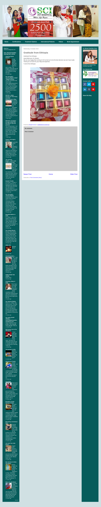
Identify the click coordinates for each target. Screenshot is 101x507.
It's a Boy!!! (8, 217)
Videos (61, 41)
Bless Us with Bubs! (11, 482)
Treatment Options (31, 41)
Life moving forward (10, 126)
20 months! (8, 182)
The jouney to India (10, 349)
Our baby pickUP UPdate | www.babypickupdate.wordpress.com (11, 319)
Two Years (14, 284)
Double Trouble (10, 181)
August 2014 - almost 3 (14, 447)
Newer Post (27, 174)
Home (6, 41)
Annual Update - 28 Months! (15, 364)
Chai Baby (8, 381)
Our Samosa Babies (11, 301)
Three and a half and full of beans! (15, 384)
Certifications (16, 41)
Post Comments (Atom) (36, 177)
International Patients (48, 41)
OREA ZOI (8, 245)
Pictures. (14, 350)
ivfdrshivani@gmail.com (9, 49)
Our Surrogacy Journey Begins (10, 195)
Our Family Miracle (10, 230)
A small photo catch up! (14, 165)
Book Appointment (73, 41)
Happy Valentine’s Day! (11, 323)
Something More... (10, 256)
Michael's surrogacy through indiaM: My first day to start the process (11, 122)
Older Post (73, 174)
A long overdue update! (14, 60)
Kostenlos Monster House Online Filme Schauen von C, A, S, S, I (11, 198)
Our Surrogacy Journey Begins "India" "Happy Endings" (12, 78)
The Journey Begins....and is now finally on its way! (11, 161)
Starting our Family (10, 361)
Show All (16, 500)
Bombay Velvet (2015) (11, 231)
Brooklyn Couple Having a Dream (10, 402)
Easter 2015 (8, 277)
